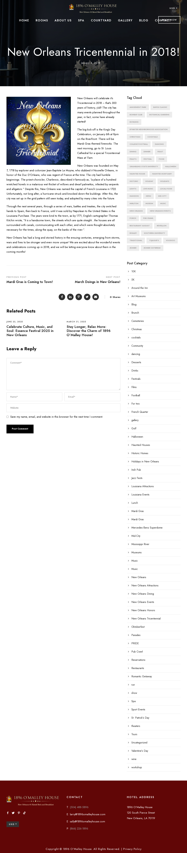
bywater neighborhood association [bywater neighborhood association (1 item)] (149, 129)
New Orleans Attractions (144, 585)
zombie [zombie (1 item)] (133, 248)
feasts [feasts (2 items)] (133, 159)
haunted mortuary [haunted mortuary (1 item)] (162, 173)
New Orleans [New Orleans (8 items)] (136, 211)
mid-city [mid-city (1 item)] (162, 196)
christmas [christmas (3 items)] (135, 136)
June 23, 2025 (14, 321)
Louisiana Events (140, 494)
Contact (163, 20)
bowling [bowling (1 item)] (134, 122)
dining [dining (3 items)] (133, 151)
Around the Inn (139, 288)
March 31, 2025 (76, 321)
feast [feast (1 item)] (160, 151)
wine (133, 759)
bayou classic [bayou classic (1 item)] (160, 107)
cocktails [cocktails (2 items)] (152, 136)
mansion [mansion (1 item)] (134, 196)
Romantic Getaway (141, 676)
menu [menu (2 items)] (148, 196)
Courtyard (101, 20)
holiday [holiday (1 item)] (149, 181)
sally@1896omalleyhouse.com (87, 821)
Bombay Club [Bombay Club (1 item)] (136, 114)
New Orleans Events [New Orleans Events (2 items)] (160, 211)
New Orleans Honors (143, 610)
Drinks (134, 370)
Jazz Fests (136, 478)
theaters (135, 726)
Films (134, 387)
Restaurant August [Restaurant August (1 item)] (140, 225)
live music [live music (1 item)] (148, 188)
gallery (135, 420)
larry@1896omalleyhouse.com (87, 814)
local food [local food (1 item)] (166, 188)
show (134, 693)
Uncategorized (139, 742)
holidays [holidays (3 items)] (164, 181)
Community (137, 346)
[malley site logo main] (93, 8)
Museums (136, 552)
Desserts (136, 362)
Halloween (137, 437)
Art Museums (138, 296)
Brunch (135, 313)
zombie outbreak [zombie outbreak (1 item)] (152, 248)
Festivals (135, 379)
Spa (81, 20)
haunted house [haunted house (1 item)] (137, 173)
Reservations (138, 660)
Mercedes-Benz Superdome (147, 527)
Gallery (125, 20)
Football (135, 395)
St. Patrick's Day (140, 718)
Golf (133, 428)
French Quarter (139, 412)
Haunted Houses (140, 445)
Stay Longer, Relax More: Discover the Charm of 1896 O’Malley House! (89, 330)
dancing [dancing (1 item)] (159, 144)
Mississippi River (140, 544)
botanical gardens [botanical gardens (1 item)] (159, 114)
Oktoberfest (138, 627)
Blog (143, 20)
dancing (135, 354)
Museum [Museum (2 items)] (149, 203)
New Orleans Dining (142, 594)
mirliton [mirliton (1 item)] (134, 203)
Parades (135, 635)
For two (135, 404)
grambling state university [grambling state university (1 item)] (144, 166)
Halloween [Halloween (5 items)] (170, 166)
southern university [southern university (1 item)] (154, 233)
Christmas (136, 329)
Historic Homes (139, 453)
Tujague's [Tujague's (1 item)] (154, 240)
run (133, 685)
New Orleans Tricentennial (146, 618)
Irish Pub (136, 470)
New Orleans (138, 577)
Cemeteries (137, 321)
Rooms (42, 20)
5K (132, 280)
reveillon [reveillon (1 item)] (161, 225)
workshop (136, 767)
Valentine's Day (139, 751)
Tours (134, 734)
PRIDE (135, 643)
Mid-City (135, 536)
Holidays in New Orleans (145, 461)
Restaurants (137, 668)
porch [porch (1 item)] (133, 218)
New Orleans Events (142, 602)
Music (134, 561)
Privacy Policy (131, 849)
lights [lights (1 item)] (133, 188)
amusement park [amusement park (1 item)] (138, 107)
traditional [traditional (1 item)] (136, 240)
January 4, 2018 (90, 63)
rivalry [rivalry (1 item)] (133, 233)
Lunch (134, 503)
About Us (63, 20)
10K (133, 271)
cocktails (136, 337)
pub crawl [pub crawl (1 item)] (148, 218)
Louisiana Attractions (142, 486)
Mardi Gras (137, 511)
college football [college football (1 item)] (139, 144)
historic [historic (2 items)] (134, 181)
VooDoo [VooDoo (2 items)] (170, 240)
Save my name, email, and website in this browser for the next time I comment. (56, 417)
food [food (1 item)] (161, 159)
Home (24, 20)
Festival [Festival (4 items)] (148, 159)
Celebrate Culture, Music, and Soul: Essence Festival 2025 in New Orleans (29, 330)
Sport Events (138, 709)
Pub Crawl (137, 651)
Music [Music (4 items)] (163, 203)
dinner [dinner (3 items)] (147, 151)
